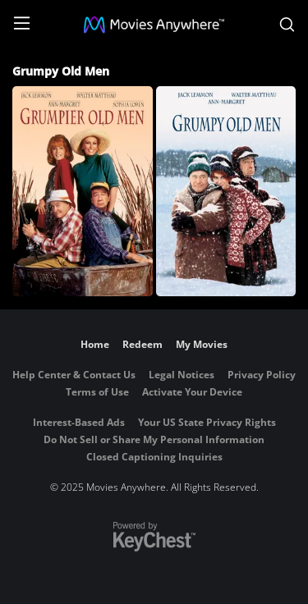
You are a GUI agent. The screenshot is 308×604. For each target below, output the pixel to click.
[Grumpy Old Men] (226, 191)
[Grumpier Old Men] (82, 191)
